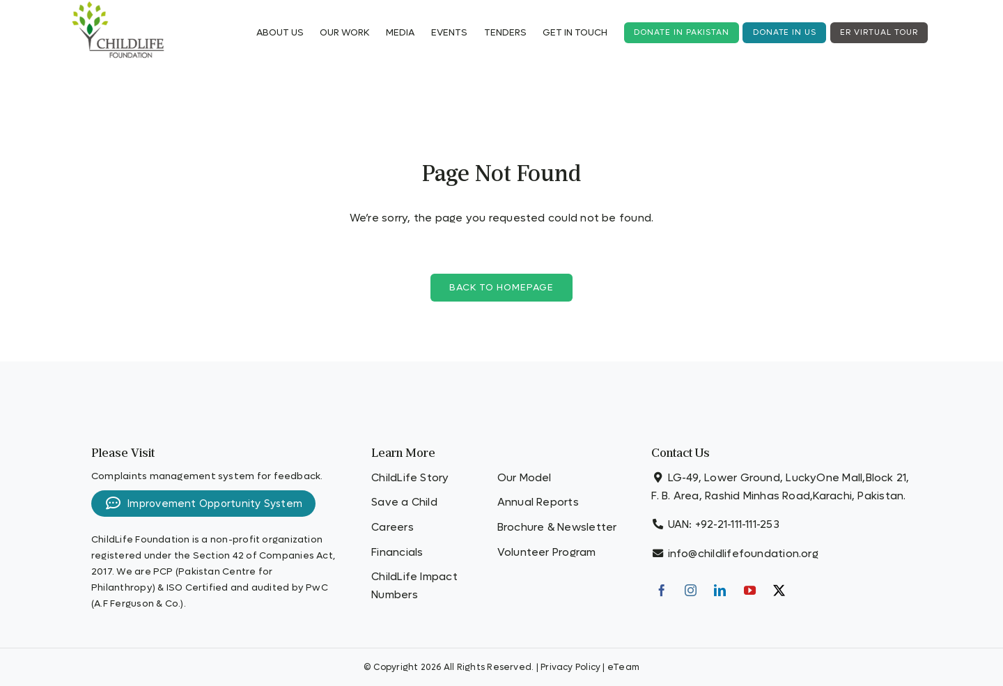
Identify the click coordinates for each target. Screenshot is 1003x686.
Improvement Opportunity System (203, 504)
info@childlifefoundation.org (743, 554)
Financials (397, 552)
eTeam (623, 667)
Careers (392, 527)
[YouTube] (750, 590)
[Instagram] (691, 590)
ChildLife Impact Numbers (414, 586)
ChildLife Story (410, 478)
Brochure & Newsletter (557, 527)
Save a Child (404, 502)
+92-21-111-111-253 (737, 524)
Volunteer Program (546, 552)
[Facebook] (661, 590)
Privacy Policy (570, 667)
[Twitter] (779, 590)
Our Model (524, 478)
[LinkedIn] (720, 590)
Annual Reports (538, 502)
